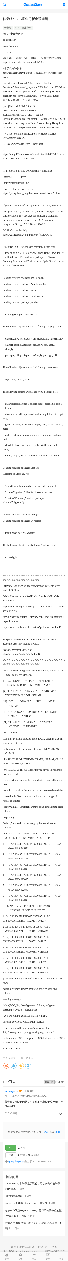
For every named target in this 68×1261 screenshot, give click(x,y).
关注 (11, 1148)
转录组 (7, 27)
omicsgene (11, 1091)
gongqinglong (16, 1161)
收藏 (11, 1155)
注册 (57, 1131)
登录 (46, 1131)
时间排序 (59, 1082)
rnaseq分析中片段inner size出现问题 (26, 1203)
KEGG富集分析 (23, 27)
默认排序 (49, 1082)
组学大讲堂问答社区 (22, 1247)
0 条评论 (9, 1058)
